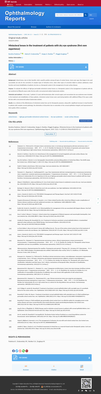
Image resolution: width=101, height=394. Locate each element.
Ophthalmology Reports (15, 34)
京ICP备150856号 (35, 386)
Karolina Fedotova (14, 54)
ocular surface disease (72, 117)
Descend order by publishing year (68, 141)
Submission (38, 4)
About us (80, 4)
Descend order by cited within (85, 141)
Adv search (91, 15)
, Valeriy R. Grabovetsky (31, 54)
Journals (18, 4)
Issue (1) (36, 34)
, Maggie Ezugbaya (61, 54)
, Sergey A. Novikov (47, 54)
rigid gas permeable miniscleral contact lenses (34, 117)
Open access (71, 4)
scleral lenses (13, 117)
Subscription (28, 4)
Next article (50, 134)
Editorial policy (59, 4)
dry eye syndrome (56, 117)
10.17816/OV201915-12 (54, 34)
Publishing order (53, 141)
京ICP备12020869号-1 (22, 386)
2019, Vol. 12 (28, 34)
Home (10, 4)
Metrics (48, 4)
